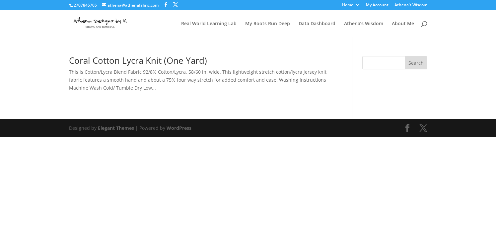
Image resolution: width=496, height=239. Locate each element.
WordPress (179, 128)
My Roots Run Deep (267, 24)
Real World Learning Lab (209, 24)
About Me (403, 24)
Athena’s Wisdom (410, 5)
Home (347, 5)
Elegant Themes (116, 128)
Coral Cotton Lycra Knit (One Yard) (138, 60)
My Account (377, 5)
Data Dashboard (317, 24)
